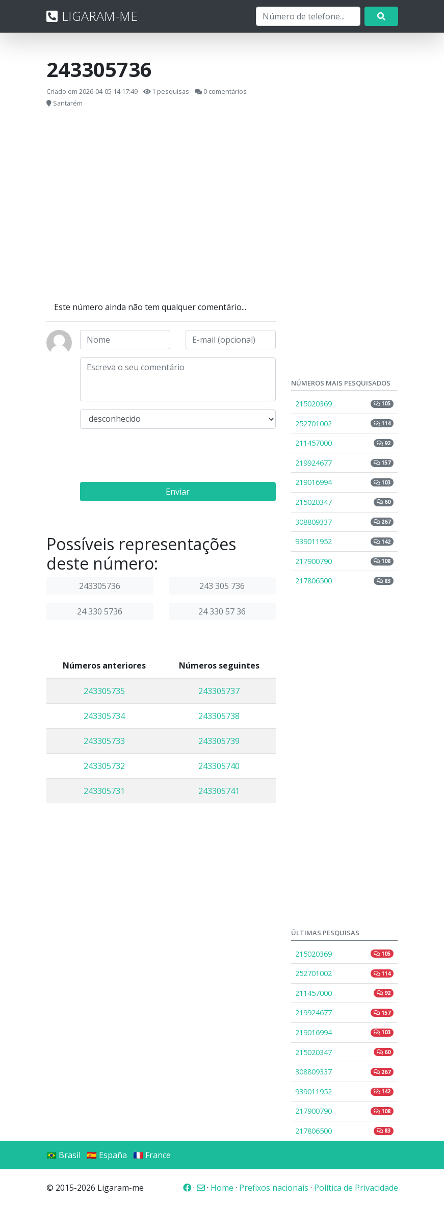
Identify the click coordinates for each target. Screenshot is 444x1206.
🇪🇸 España (107, 1155)
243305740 (219, 766)
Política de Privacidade (356, 1187)
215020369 (344, 403)
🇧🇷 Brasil (63, 1155)
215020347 (344, 502)
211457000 (344, 443)
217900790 (344, 561)
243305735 (104, 691)
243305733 (104, 741)
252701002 (344, 423)
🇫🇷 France (152, 1155)
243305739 (219, 741)
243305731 (104, 791)
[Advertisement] (161, 205)
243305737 (219, 691)
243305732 (104, 766)
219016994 (344, 482)
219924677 (344, 463)
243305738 (219, 716)
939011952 (344, 541)
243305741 (219, 791)
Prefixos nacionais (273, 1187)
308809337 (344, 522)
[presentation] (157, 457)
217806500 (344, 580)
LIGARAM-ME (92, 15)
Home (222, 1187)
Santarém (68, 103)
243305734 (104, 716)
